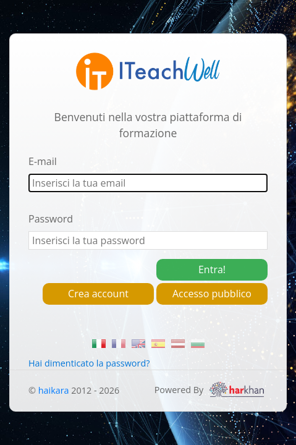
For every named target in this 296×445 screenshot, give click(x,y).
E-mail (42, 161)
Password (50, 219)
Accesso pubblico (212, 293)
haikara (53, 390)
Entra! (212, 269)
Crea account (98, 293)
